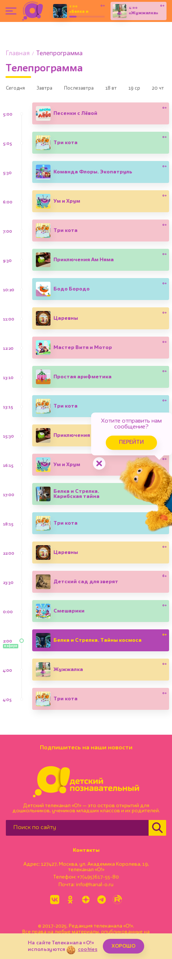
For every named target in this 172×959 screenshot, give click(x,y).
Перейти (113, 433)
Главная (17, 53)
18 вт (131, 90)
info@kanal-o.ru (94, 887)
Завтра (52, 90)
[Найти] (157, 830)
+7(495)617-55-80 (98, 879)
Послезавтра (93, 90)
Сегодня (18, 90)
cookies (87, 949)
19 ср (160, 90)
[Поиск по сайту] (77, 830)
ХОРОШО (123, 946)
